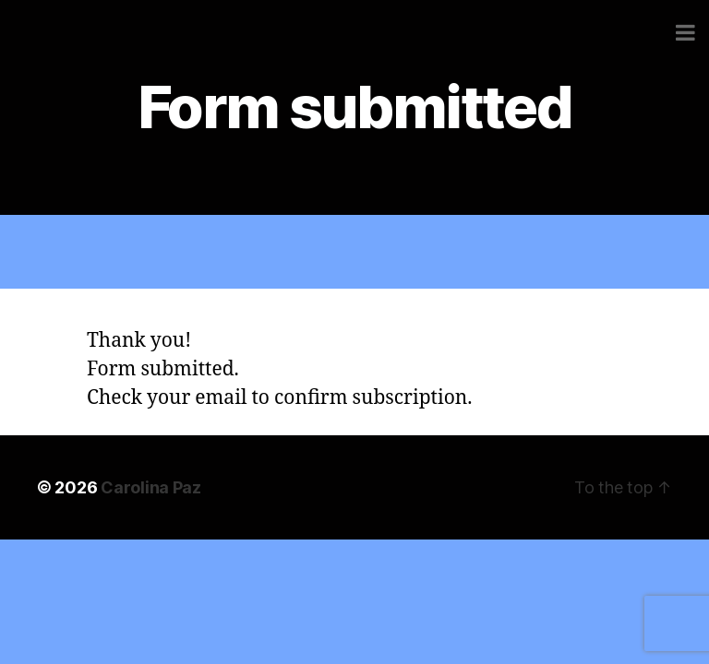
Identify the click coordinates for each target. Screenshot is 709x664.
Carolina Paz (151, 487)
